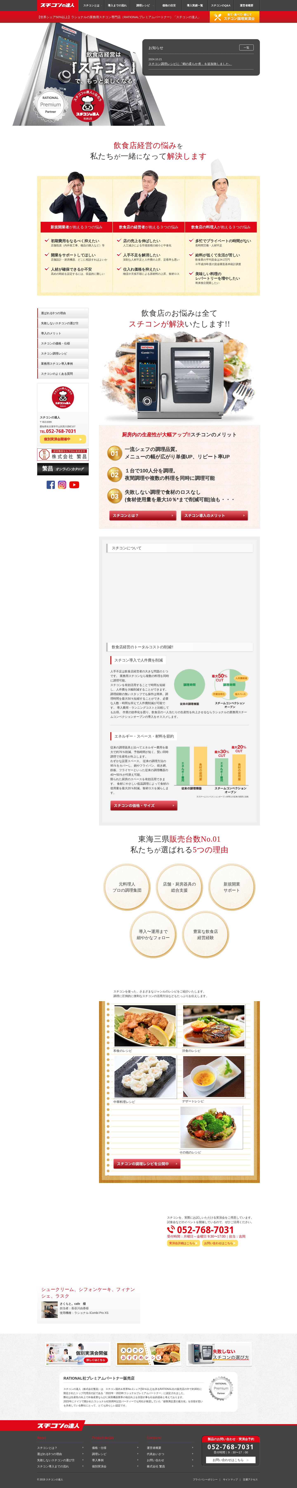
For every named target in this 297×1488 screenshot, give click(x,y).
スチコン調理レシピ (54, 353)
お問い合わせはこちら (218, 1243)
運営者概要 (246, 5)
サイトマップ (230, 1479)
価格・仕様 (99, 1447)
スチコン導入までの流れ (53, 1466)
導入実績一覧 (195, 5)
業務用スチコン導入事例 (57, 363)
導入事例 (98, 1460)
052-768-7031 (230, 1446)
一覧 (246, 47)
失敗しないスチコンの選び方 (60, 323)
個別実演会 (99, 1466)
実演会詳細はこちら (182, 1243)
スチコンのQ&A (220, 5)
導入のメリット (51, 333)
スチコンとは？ (47, 1447)
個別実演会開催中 (57, 439)
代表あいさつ (155, 1454)
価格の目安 (169, 5)
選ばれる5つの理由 (53, 313)
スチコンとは (91, 5)
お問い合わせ (155, 1460)
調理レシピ (143, 5)
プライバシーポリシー (205, 1479)
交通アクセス (250, 1479)
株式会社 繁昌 (156, 1466)
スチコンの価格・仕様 (55, 343)
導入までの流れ (117, 5)
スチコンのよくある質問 (57, 373)
